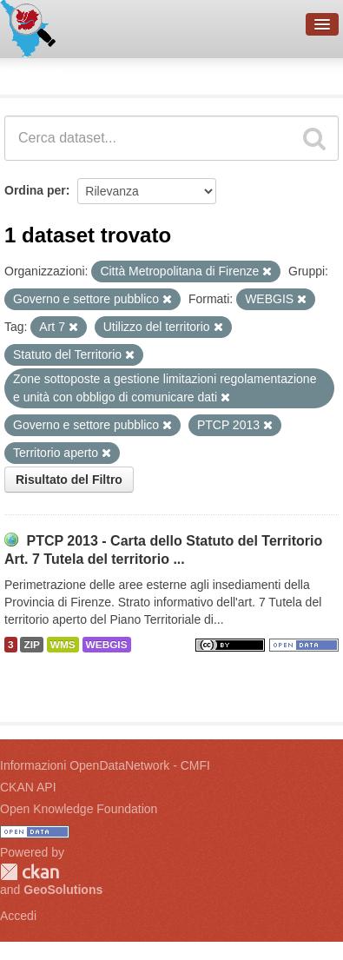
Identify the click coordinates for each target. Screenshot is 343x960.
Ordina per (35, 190)
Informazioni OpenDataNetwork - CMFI (105, 765)
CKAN (29, 872)
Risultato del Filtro (69, 480)
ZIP (31, 645)
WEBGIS (107, 645)
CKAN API (28, 787)
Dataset (31, 73)
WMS (63, 645)
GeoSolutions (62, 890)
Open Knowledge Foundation (78, 809)
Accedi (18, 916)
